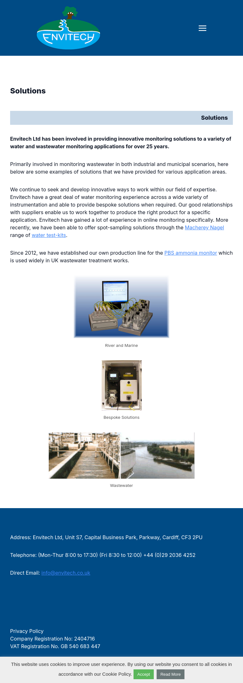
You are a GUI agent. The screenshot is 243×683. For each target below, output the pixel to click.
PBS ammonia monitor (191, 253)
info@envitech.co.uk (65, 573)
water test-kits (49, 235)
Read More (170, 674)
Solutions (28, 90)
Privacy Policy (27, 631)
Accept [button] (143, 674)
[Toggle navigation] (202, 27)
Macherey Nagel (204, 227)
